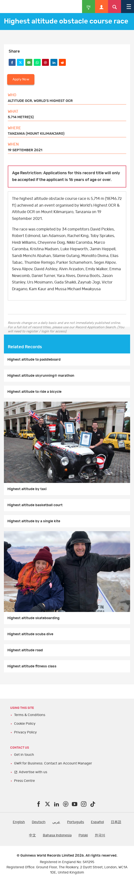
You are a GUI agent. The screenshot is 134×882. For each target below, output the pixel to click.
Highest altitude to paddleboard (34, 359)
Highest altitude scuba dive (30, 634)
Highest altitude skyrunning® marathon (40, 375)
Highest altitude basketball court (35, 505)
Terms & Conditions (29, 715)
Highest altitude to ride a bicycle (34, 391)
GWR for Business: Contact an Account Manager (53, 763)
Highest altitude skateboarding (33, 618)
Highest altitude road (25, 650)
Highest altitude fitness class (32, 666)
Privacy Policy (25, 732)
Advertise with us (33, 772)
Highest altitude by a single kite (33, 521)
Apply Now (21, 79)
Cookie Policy (25, 723)
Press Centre (24, 781)
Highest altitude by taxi (27, 489)
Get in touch (24, 754)
